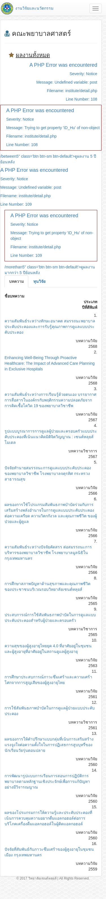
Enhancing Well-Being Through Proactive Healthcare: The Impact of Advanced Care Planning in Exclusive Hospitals (50, 363)
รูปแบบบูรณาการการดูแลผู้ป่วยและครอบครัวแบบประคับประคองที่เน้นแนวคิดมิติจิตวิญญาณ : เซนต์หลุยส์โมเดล (51, 437)
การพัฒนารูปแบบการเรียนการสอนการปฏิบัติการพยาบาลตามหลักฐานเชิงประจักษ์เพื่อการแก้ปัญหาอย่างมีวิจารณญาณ (47, 781)
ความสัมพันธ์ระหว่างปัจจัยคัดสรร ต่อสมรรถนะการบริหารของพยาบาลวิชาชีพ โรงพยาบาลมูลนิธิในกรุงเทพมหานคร (48, 553)
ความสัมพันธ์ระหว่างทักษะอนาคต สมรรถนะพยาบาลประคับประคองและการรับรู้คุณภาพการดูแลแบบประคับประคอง (50, 327)
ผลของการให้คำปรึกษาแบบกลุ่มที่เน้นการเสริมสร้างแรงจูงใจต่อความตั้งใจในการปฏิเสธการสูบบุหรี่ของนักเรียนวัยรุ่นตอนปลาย (49, 745)
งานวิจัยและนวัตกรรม (26, 8)
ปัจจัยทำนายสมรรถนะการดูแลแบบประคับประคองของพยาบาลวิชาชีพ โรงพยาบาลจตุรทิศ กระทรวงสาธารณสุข (48, 473)
